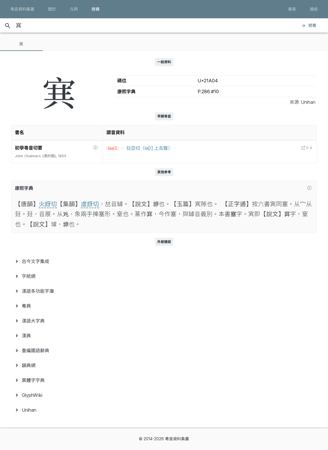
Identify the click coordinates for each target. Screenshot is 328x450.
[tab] (21, 44)
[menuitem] (164, 261)
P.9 (308, 148)
